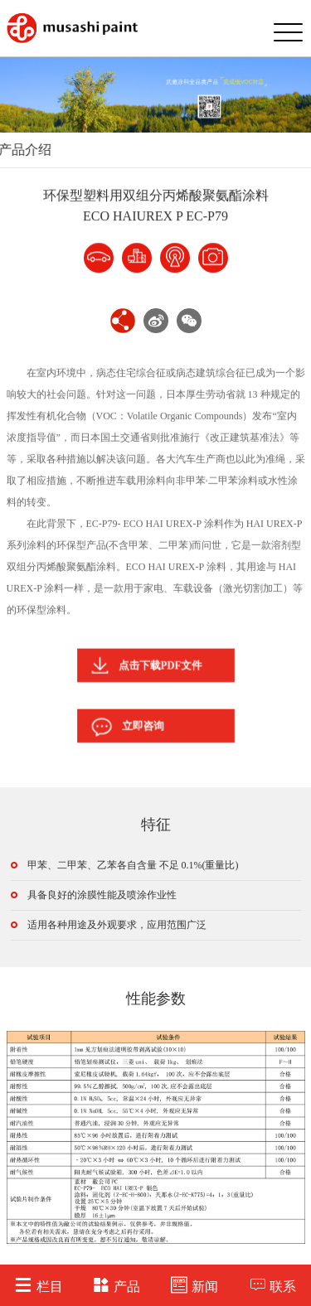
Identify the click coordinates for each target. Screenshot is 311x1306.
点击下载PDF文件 (148, 665)
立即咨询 (134, 725)
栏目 (38, 1285)
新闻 (194, 1285)
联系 (272, 1285)
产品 (116, 1285)
